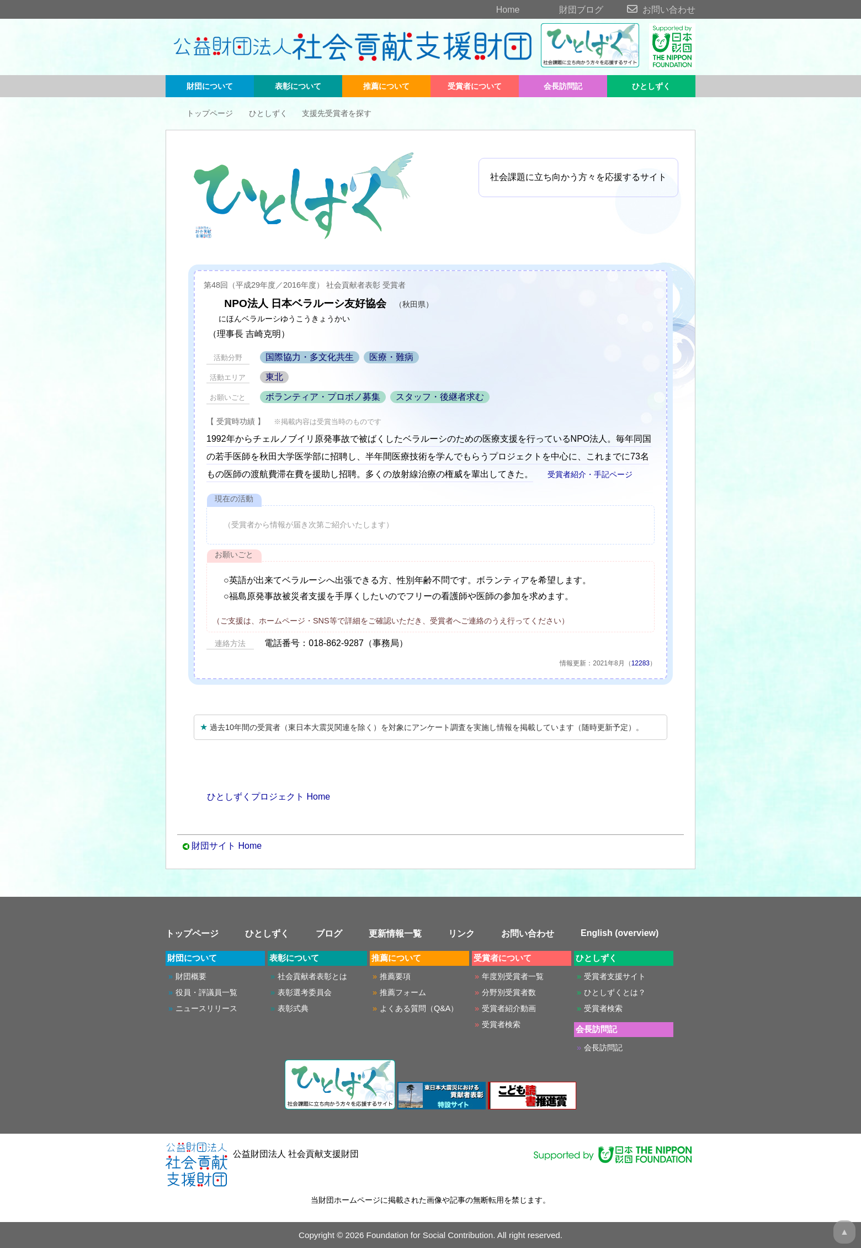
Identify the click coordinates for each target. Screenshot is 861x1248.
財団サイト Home (227, 845)
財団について (210, 86)
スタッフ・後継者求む (440, 396)
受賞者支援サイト (615, 976)
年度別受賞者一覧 (513, 976)
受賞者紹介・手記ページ (584, 474)
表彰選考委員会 (305, 992)
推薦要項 (395, 976)
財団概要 (191, 976)
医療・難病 (391, 357)
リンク (461, 933)
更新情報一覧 (395, 933)
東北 (274, 377)
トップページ (201, 113)
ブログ (329, 933)
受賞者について (475, 86)
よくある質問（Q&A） (419, 1008)
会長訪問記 (563, 86)
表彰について (298, 86)
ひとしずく (651, 86)
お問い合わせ (650, 9)
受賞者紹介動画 (509, 1008)
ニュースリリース (206, 1008)
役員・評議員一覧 (206, 992)
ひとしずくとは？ (615, 992)
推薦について (386, 86)
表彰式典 (293, 1008)
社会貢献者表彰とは (312, 976)
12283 (640, 663)
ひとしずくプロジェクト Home (262, 796)
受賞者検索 (501, 1024)
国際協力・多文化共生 (309, 357)
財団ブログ (562, 9)
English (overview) (619, 933)
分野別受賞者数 (509, 992)
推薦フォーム (403, 992)
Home (489, 9)
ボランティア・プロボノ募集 (322, 396)
